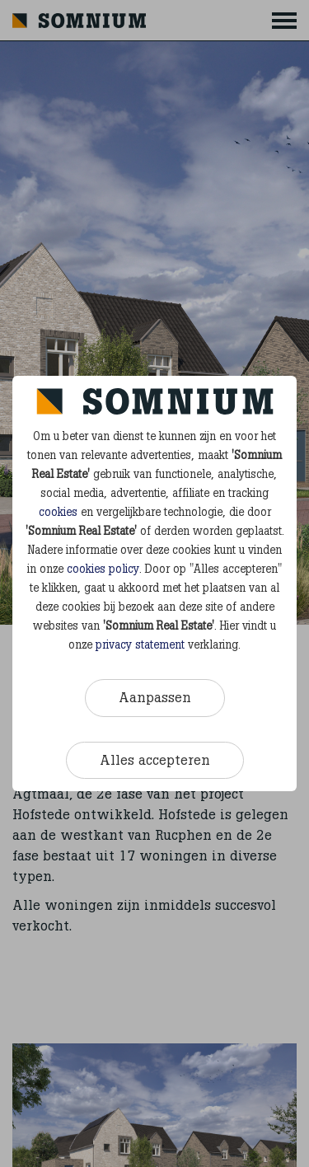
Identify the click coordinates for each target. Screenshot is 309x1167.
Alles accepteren (155, 760)
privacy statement (140, 645)
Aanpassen (155, 697)
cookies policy (103, 569)
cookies (58, 512)
